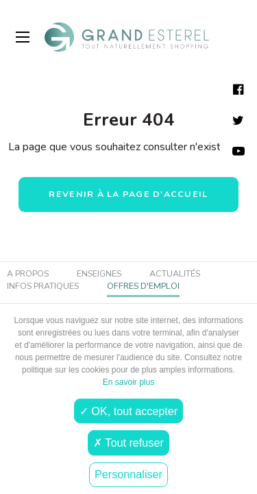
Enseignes (99, 274)
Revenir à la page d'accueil (128, 194)
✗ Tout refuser (128, 442)
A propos (28, 274)
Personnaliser (128, 474)
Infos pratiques (43, 286)
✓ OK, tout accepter (128, 411)
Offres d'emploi (143, 286)
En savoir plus (128, 382)
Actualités (174, 274)
